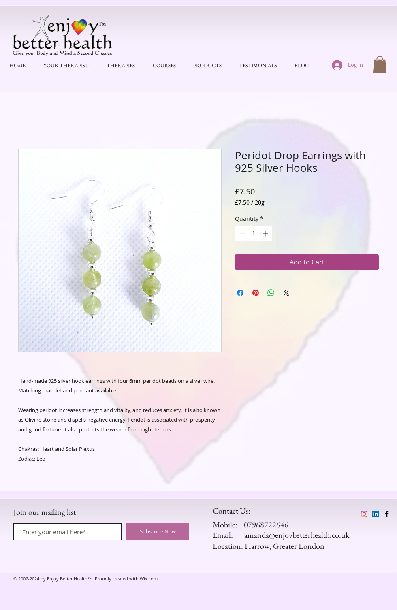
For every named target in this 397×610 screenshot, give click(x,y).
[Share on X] (286, 293)
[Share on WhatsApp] (271, 293)
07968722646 (266, 524)
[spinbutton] (253, 233)
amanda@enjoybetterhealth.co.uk (296, 535)
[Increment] (266, 233)
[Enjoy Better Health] (364, 514)
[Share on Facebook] (240, 293)
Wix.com (149, 579)
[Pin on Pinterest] (255, 293)
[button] (380, 64)
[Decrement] (241, 233)
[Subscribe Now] (157, 531)
